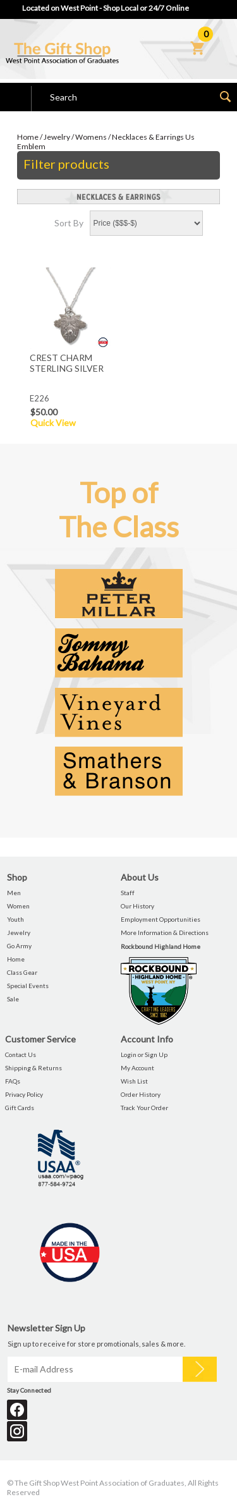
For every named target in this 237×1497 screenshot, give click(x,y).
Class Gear (22, 972)
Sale (13, 999)
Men (14, 892)
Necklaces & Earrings (148, 137)
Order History (141, 1094)
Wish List (134, 1081)
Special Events (28, 985)
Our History (137, 906)
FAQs (12, 1081)
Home (28, 137)
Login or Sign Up (144, 1054)
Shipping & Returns (33, 1068)
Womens (91, 137)
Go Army (19, 946)
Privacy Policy (24, 1094)
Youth (15, 919)
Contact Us (20, 1054)
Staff (128, 892)
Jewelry (57, 137)
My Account (137, 1068)
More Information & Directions (165, 932)
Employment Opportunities (160, 919)
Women (18, 906)
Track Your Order (144, 1107)
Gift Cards (19, 1107)
